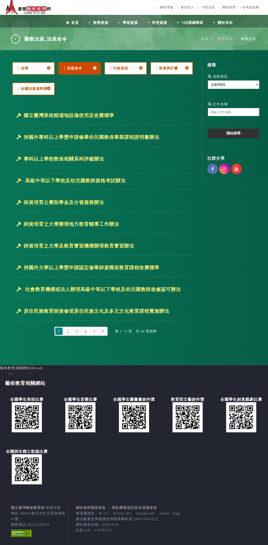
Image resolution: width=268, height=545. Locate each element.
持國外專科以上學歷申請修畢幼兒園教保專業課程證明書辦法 (91, 137)
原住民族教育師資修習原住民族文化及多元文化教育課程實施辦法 (96, 311)
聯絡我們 (229, 7)
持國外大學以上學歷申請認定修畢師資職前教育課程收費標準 (91, 267)
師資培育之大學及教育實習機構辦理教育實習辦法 (79, 246)
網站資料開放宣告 (91, 508)
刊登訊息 (208, 7)
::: (156, 7)
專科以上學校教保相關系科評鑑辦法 (64, 159)
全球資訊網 (250, 7)
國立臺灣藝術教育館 (28, 508)
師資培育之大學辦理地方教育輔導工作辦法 (71, 224)
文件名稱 (218, 104)
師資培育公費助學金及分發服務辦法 (64, 202)
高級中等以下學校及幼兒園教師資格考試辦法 (75, 180)
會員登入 (187, 7)
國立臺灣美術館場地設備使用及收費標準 (69, 115)
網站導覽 (166, 7)
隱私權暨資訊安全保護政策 (134, 508)
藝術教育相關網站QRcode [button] (21, 368)
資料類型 (218, 77)
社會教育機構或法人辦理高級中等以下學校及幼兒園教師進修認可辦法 (102, 289)
